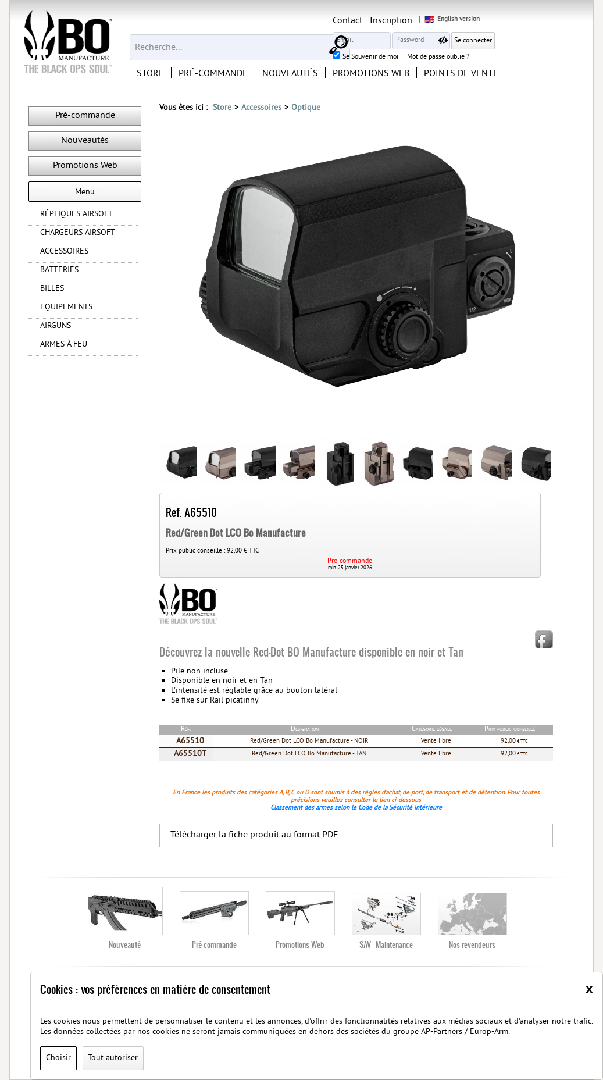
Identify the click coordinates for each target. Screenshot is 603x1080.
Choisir (58, 1058)
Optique (305, 108)
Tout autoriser (113, 1058)
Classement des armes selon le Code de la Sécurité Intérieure (356, 808)
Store (222, 108)
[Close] (589, 988)
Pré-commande (85, 116)
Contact (434, 21)
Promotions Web (85, 166)
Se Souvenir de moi (457, 58)
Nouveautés (85, 141)
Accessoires (261, 108)
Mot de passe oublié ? (525, 58)
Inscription (477, 21)
